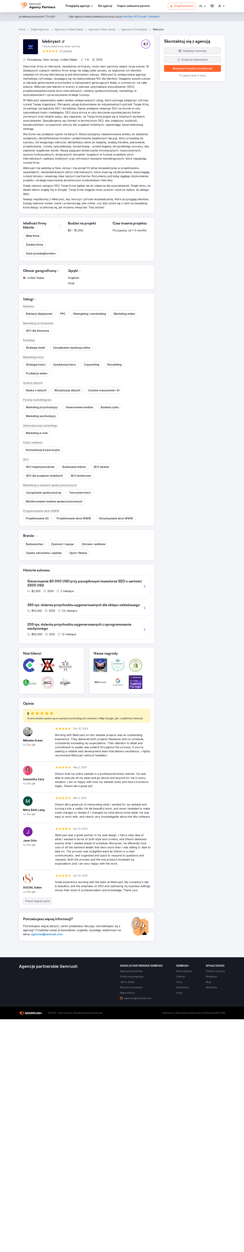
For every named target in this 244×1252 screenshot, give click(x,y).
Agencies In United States (68, 29)
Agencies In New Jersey (102, 29)
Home (22, 29)
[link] (105, 6)
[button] (202, 6)
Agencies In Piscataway (134, 29)
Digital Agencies (40, 29)
